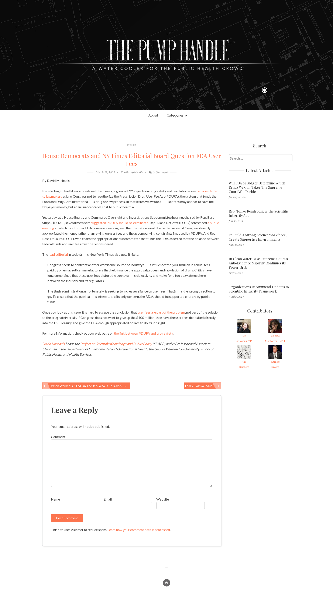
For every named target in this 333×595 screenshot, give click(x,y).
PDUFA (132, 145)
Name (55, 499)
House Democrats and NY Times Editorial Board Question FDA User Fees (131, 159)
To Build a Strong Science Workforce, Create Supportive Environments (257, 237)
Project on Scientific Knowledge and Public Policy (116, 344)
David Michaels (53, 344)
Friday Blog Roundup (198, 386)
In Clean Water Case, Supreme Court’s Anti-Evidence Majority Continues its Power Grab (258, 263)
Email (108, 499)
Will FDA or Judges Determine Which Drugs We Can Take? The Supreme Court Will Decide (257, 187)
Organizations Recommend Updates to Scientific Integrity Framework (259, 289)
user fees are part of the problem (161, 312)
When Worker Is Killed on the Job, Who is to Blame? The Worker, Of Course (90, 386)
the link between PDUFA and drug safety (143, 333)
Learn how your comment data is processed (138, 530)
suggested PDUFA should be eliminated (119, 223)
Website (162, 499)
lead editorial (58, 254)
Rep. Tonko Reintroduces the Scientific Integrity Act (259, 213)
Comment (58, 437)
